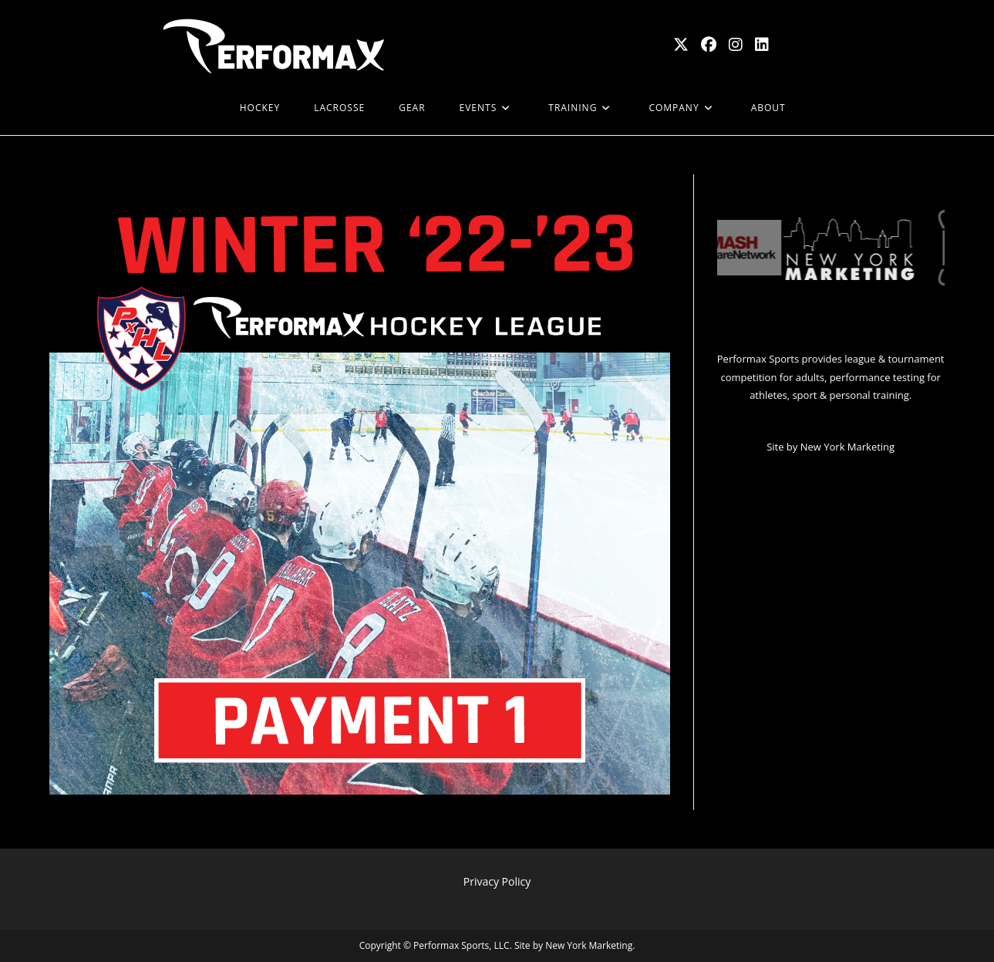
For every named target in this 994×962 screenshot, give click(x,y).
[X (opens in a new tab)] (681, 44)
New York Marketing (847, 447)
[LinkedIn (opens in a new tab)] (762, 44)
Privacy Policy (497, 881)
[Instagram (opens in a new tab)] (736, 44)
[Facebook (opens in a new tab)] (709, 44)
